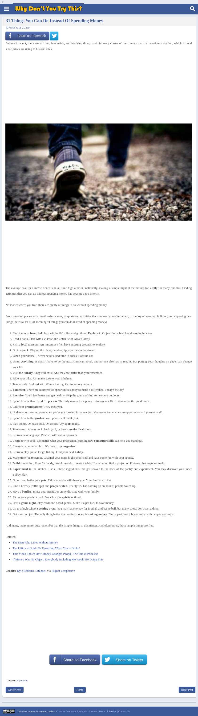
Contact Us (124, 711)
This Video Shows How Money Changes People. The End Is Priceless (55, 554)
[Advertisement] (97, 87)
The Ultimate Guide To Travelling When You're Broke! (46, 548)
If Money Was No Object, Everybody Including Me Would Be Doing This (57, 559)
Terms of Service (107, 711)
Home (79, 689)
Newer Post (14, 689)
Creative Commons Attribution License (76, 711)
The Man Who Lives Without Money (35, 542)
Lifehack (40, 570)
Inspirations (22, 680)
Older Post (187, 689)
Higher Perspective (63, 570)
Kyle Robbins (25, 570)
